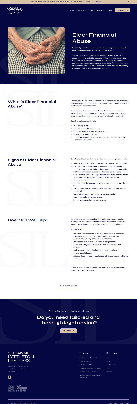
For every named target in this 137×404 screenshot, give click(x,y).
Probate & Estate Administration (90, 368)
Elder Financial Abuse (87, 365)
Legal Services (111, 365)
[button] (96, 10)
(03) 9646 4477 (89, 270)
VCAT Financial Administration (90, 358)
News (108, 368)
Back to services (68, 286)
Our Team (109, 361)
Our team (81, 10)
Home (108, 358)
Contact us (68, 331)
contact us (122, 10)
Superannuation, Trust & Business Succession (90, 376)
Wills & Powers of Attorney (88, 372)
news (109, 10)
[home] (15, 10)
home (72, 10)
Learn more (98, 2)
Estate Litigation (85, 361)
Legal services (95, 10)
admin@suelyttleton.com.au (16, 369)
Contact (109, 372)
